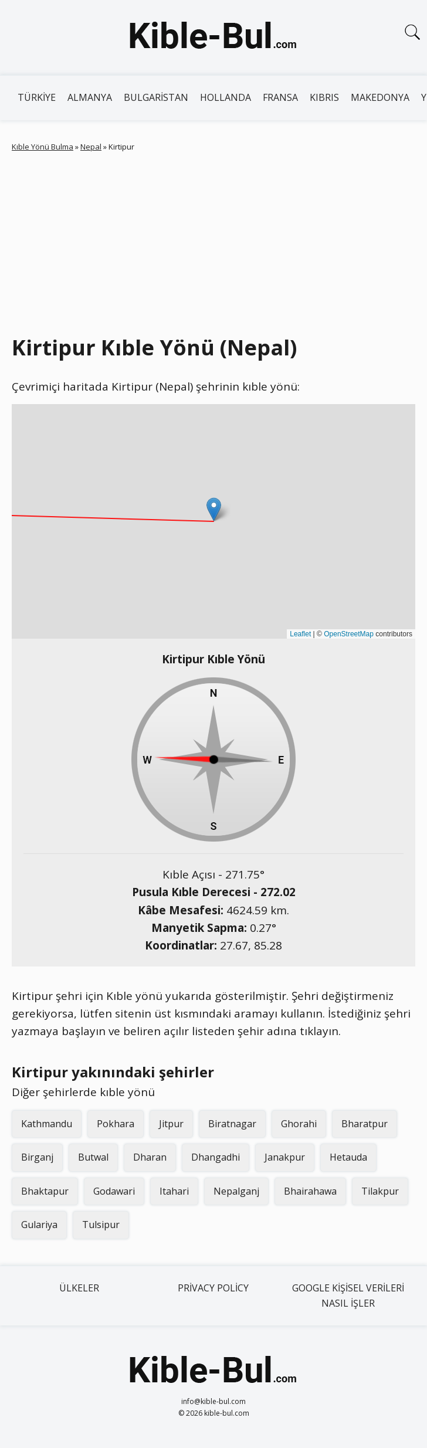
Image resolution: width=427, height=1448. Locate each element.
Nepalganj (236, 1191)
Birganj (37, 1157)
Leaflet (300, 634)
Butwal (93, 1157)
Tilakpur (380, 1191)
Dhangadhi (215, 1157)
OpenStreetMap (349, 634)
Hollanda (225, 97)
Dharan (150, 1157)
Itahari (174, 1191)
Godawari (114, 1191)
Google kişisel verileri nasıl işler (348, 1295)
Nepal (90, 146)
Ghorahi (299, 1123)
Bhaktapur (45, 1191)
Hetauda (348, 1157)
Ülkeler (79, 1287)
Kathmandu (46, 1123)
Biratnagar (232, 1123)
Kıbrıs (324, 97)
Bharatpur (364, 1123)
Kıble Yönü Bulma (42, 146)
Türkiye (37, 97)
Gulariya (39, 1224)
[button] (213, 509)
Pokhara (115, 1123)
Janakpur (285, 1157)
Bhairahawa (310, 1191)
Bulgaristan (156, 97)
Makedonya (380, 97)
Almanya (89, 97)
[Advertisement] (219, 241)
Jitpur (171, 1123)
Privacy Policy (213, 1287)
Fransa (280, 97)
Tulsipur (101, 1224)
